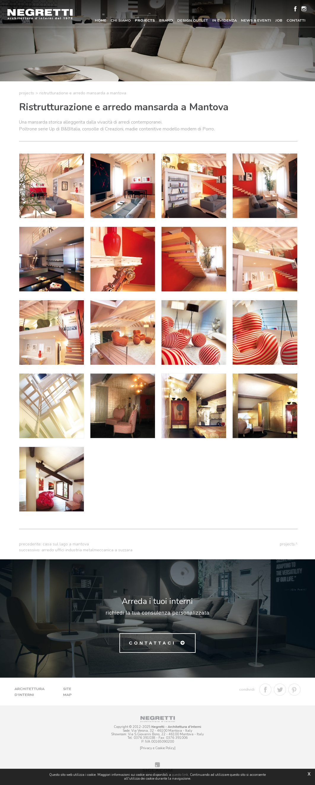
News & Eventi (256, 20)
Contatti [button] (296, 20)
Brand (166, 20)
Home (100, 20)
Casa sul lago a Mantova (66, 544)
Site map (67, 691)
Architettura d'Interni (29, 691)
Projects (145, 20)
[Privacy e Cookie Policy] (157, 748)
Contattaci (152, 642)
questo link (180, 775)
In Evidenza (224, 20)
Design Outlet (192, 20)
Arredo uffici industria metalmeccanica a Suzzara (86, 550)
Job (278, 20)
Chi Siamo (121, 20)
